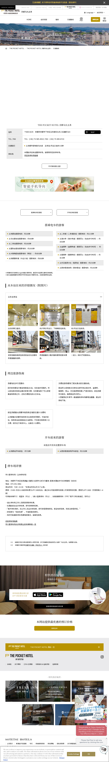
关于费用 (18, 664)
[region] (54, 754)
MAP (93, 132)
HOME (29, 19)
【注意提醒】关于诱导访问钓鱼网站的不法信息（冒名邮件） (54, 2)
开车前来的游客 (72, 212)
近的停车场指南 (11, 521)
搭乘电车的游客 (36, 212)
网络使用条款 (40, 743)
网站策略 (51, 743)
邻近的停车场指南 (31, 155)
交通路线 (70, 19)
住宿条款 (55, 664)
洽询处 (9, 664)
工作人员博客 (28, 664)
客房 (57, 19)
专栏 (31, 743)
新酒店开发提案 (21, 743)
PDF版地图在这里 (54, 166)
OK (89, 754)
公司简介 (10, 743)
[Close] (105, 754)
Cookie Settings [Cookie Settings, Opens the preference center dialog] (73, 754)
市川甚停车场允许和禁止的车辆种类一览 (20, 524)
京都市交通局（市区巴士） (34, 545)
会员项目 (44, 19)
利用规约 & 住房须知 (42, 664)
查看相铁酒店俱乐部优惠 (54, 606)
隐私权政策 (60, 743)
